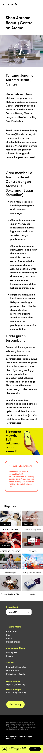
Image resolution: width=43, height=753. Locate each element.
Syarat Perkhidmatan (16, 667)
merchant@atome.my (16, 692)
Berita (9, 638)
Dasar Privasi (12, 670)
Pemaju (9, 656)
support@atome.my (15, 684)
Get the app (15, 704)
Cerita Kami (11, 631)
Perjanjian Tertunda (15, 674)
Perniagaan (11, 653)
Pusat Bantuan (13, 642)
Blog (8, 635)
